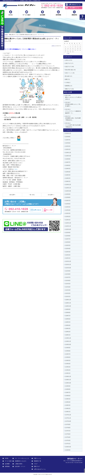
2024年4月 (67, 171)
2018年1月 (67, 411)
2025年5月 (67, 146)
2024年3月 (67, 175)
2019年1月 (67, 373)
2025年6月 (67, 143)
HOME (11, 15)
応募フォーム (36, 458)
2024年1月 (67, 181)
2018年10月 (68, 383)
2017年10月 (68, 421)
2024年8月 (67, 159)
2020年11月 (68, 303)
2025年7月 (67, 139)
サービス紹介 (27, 15)
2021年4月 (67, 287)
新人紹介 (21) (68, 76)
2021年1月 (67, 296)
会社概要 (42, 15)
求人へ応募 (53, 210)
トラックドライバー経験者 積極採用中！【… (73, 111)
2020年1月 (67, 335)
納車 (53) (67, 79)
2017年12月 (68, 414)
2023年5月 (67, 207)
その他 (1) (67, 82)
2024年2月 (67, 178)
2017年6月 (67, 434)
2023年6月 (67, 203)
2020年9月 (67, 309)
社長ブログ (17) (69, 63)
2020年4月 (67, 325)
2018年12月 (68, 376)
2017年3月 (67, 440)
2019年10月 (68, 344)
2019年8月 (67, 351)
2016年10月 (68, 446)
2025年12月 (68, 133)
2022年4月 (67, 248)
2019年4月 (67, 363)
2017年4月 (67, 437)
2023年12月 (68, 184)
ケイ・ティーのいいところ (21, 458)
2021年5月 (67, 283)
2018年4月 (67, 402)
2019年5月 (67, 360)
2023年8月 (67, 197)
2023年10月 (68, 191)
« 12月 (68, 53)
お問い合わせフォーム (74, 4)
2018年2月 (67, 408)
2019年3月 (67, 367)
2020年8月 (67, 312)
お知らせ (54, 45)
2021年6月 (67, 280)
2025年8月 (67, 136)
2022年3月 (67, 251)
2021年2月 (67, 293)
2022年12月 (68, 223)
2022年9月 (67, 232)
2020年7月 (67, 315)
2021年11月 (68, 264)
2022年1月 (67, 258)
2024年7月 (67, 162)
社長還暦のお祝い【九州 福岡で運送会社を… (73, 118)
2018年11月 (68, 379)
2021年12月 (68, 261)
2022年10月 (68, 229)
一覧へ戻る (32, 194)
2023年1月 (67, 219)
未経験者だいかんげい (20, 461)
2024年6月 (67, 165)
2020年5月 (67, 322)
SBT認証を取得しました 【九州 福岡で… (73, 104)
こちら (15, 169)
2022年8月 (67, 235)
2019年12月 (68, 338)
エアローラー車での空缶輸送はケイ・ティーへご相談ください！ (19, 49)
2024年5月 (67, 168)
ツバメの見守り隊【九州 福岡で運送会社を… (73, 125)
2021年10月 (68, 267)
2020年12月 (68, 299)
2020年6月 (67, 319)
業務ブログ (36, 466)
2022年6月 (67, 242)
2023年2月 (67, 216)
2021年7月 (67, 277)
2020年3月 (67, 328)
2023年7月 (67, 200)
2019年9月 (67, 347)
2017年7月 (67, 430)
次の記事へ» (51, 194)
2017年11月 (68, 418)
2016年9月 (67, 450)
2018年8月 (67, 389)
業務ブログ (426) (69, 89)
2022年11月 (68, 226)
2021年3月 (67, 290)
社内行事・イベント (19, 466)
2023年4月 (67, 210)
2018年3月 (67, 405)
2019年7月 (67, 354)
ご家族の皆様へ (18, 463)
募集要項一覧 (36, 461)
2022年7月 (67, 239)
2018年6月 (67, 395)
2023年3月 (67, 213)
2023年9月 (67, 194)
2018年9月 (67, 386)
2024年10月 (68, 155)
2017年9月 (67, 424)
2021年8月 (67, 274)
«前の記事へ (12, 194)
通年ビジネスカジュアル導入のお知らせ (73, 97)
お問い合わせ (38, 210)
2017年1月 (67, 443)
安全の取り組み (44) (70, 69)
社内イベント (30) (69, 73)
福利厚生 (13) (68, 85)
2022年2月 (67, 255)
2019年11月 (68, 341)
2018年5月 (67, 399)
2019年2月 (67, 370)
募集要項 (74, 15)
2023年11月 (68, 187)
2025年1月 (67, 149)
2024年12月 (68, 152)
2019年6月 (67, 357)
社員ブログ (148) (69, 66)
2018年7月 (67, 392)
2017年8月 (67, 427)
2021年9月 (67, 271)
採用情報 (58, 15)
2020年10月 (68, 306)
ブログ (35, 463)
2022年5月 (67, 245)
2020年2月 (67, 331)
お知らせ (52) (68, 60)
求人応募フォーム (74, 7)
